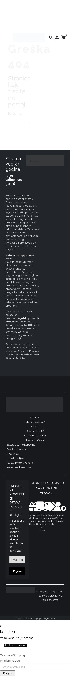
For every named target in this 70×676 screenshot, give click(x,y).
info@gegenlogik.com (42, 618)
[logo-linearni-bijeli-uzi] (34, 398)
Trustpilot (32, 160)
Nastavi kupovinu (15, 645)
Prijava (17, 571)
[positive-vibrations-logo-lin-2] (29, 34)
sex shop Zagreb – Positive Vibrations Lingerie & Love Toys (22, 354)
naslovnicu (18, 121)
